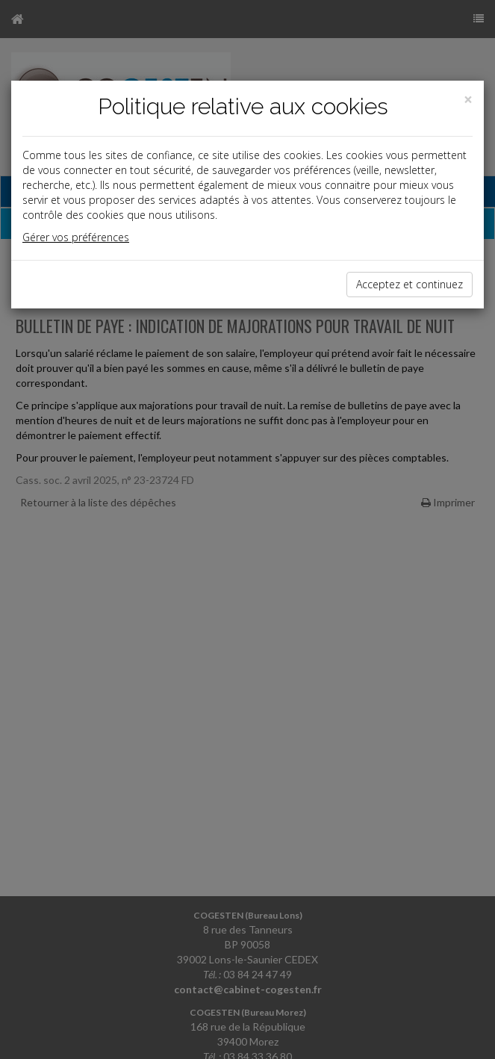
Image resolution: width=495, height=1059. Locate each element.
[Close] (468, 100)
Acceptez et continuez (409, 284)
